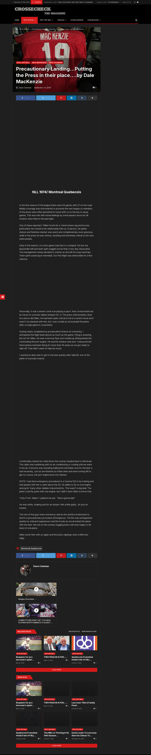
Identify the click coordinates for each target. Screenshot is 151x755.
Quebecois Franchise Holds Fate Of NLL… (82, 637)
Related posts (74, 610)
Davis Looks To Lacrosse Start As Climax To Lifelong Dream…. (84, 713)
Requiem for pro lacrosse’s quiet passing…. (24, 637)
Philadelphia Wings (44, 740)
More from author (89, 610)
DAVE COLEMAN (55, 62)
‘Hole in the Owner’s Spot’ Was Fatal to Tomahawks (68, 2)
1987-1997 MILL (78, 678)
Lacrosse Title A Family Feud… (83, 682)
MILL (84, 740)
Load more (56, 648)
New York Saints (131, 740)
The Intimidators (107, 2)
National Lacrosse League (67, 740)
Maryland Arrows (113, 740)
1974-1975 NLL (25, 29)
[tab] (74, 610)
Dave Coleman (40, 566)
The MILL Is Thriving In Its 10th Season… (56, 713)
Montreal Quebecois (31, 548)
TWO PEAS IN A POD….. (55, 635)
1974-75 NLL (96, 740)
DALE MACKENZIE (39, 62)
